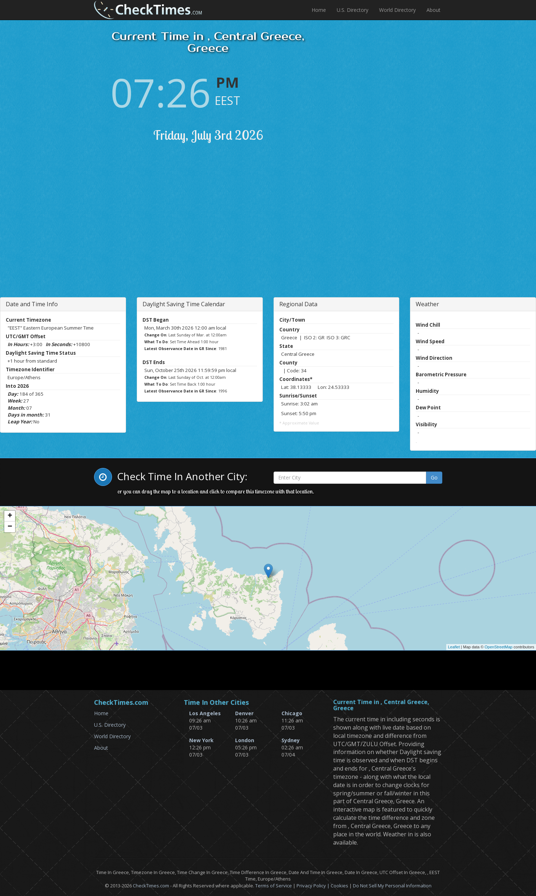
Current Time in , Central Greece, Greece (381, 705)
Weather (427, 304)
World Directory (397, 9)
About (434, 9)
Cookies (339, 885)
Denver (244, 713)
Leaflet (454, 647)
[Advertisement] (159, 229)
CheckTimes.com (151, 885)
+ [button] (10, 516)
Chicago (291, 713)
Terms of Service (273, 885)
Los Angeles (205, 713)
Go (434, 477)
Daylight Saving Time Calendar (184, 304)
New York (201, 740)
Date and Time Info (32, 304)
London (244, 740)
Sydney (290, 740)
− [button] (10, 526)
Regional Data (298, 304)
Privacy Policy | (314, 885)
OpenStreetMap (499, 647)
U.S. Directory (352, 9)
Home (319, 9)
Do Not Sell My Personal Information (392, 885)
